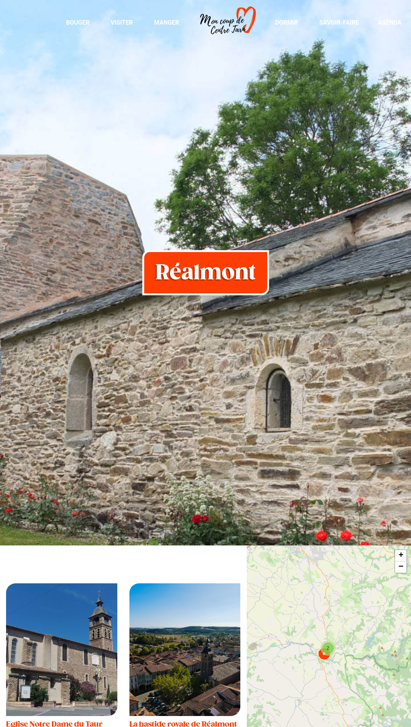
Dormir (286, 22)
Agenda (390, 22)
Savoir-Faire (339, 22)
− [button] (401, 567)
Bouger (77, 22)
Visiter (122, 22)
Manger (166, 22)
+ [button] (401, 555)
